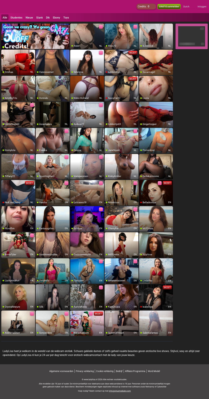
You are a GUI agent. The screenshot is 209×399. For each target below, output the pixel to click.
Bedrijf (119, 371)
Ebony (56, 17)
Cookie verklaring (104, 371)
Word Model (154, 371)
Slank (39, 17)
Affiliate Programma (135, 371)
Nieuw (29, 17)
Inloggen (202, 6)
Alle (5, 17)
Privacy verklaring (85, 371)
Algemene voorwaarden (61, 371)
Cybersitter (161, 387)
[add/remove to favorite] (73, 26)
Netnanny (150, 387)
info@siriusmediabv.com (120, 391)
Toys (66, 17)
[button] (188, 7)
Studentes (16, 17)
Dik (48, 17)
